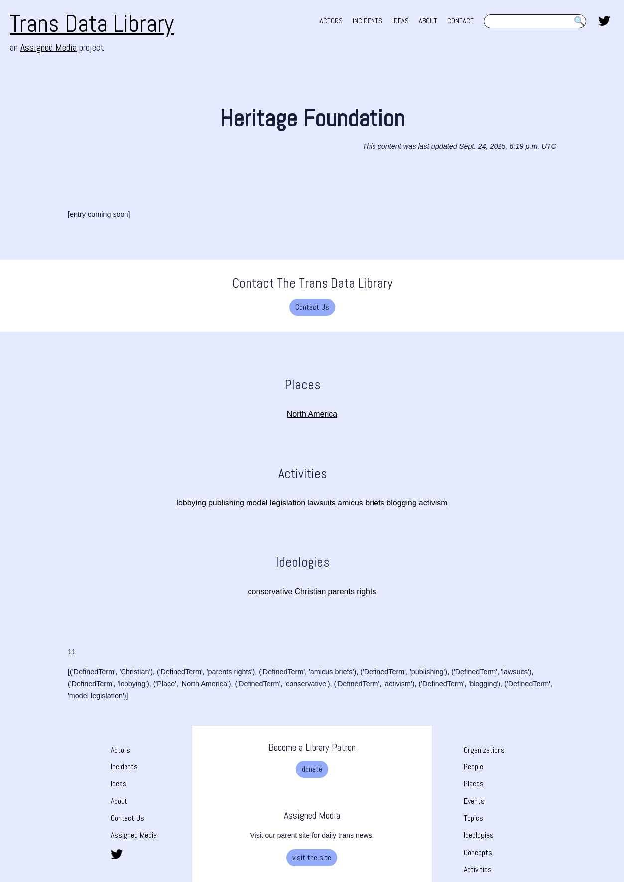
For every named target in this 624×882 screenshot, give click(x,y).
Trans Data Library (92, 23)
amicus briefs (361, 503)
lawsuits (321, 503)
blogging (401, 503)
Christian (310, 591)
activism (433, 503)
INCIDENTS (367, 20)
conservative (270, 591)
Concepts (478, 852)
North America (312, 414)
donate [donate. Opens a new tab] (312, 769)
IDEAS (400, 20)
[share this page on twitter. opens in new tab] (604, 19)
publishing (226, 503)
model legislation (275, 503)
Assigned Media (134, 835)
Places (474, 783)
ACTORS (331, 20)
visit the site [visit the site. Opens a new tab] (311, 857)
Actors (120, 750)
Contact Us (312, 307)
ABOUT (428, 20)
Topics (473, 818)
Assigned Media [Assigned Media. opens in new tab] (48, 47)
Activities (478, 869)
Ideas (118, 783)
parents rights (352, 591)
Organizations (484, 750)
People (473, 766)
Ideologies (479, 835)
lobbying (191, 503)
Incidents (124, 766)
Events (474, 801)
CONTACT (460, 20)
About (119, 801)
